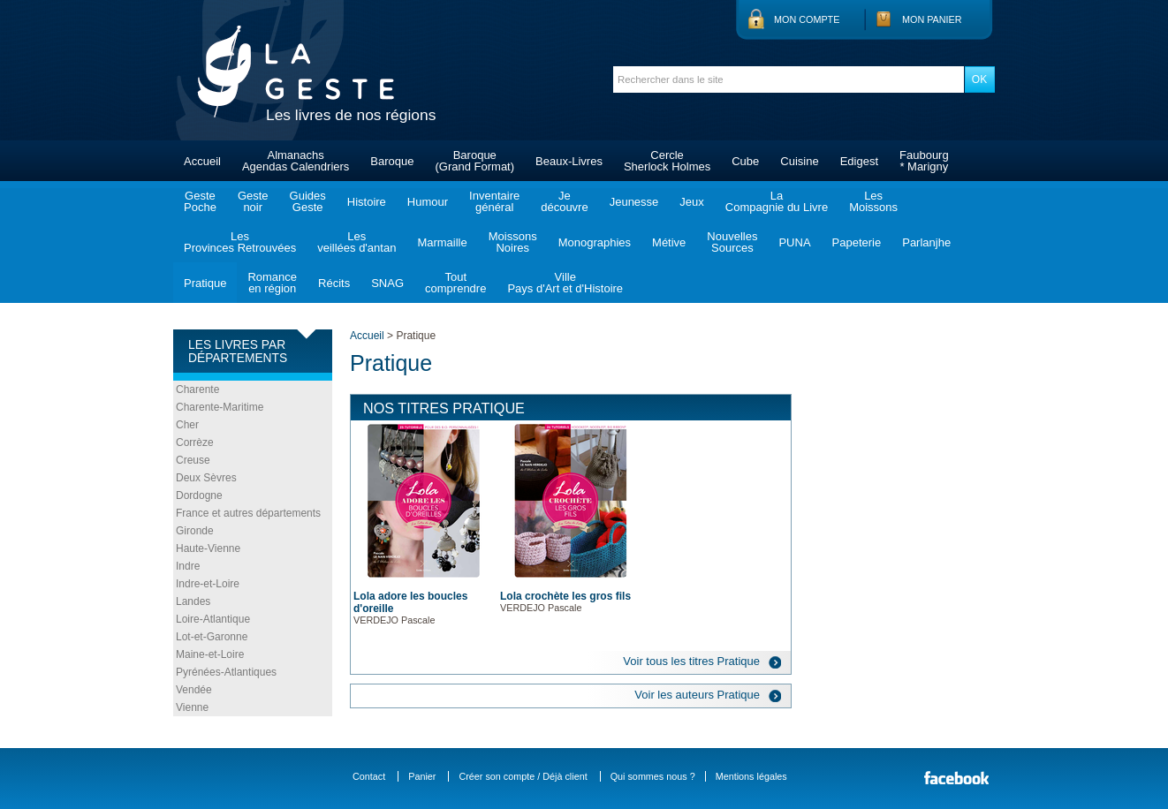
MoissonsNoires (513, 242)
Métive (669, 242)
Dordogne (199, 495)
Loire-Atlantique (213, 619)
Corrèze (195, 442)
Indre (188, 566)
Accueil (202, 161)
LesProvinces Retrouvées (240, 242)
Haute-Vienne (208, 548)
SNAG (387, 283)
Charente (197, 389)
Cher (187, 425)
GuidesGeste (308, 201)
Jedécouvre (564, 201)
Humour (427, 201)
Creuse (193, 460)
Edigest (859, 161)
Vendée (194, 690)
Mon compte (806, 19)
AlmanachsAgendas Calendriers (295, 160)
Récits (334, 283)
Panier (422, 776)
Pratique (205, 283)
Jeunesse (634, 201)
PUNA (794, 242)
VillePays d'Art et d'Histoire (565, 282)
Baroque (391, 161)
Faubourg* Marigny (924, 160)
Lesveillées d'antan (356, 242)
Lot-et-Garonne (211, 637)
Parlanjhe (926, 242)
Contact (369, 776)
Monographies (594, 242)
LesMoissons (873, 201)
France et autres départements (248, 513)
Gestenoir (253, 201)
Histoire (366, 201)
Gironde (195, 531)
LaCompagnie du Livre (776, 201)
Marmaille (441, 242)
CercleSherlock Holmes (667, 160)
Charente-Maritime (219, 407)
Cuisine (799, 161)
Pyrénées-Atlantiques (226, 672)
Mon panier (932, 19)
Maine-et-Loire (210, 654)
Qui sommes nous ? (653, 776)
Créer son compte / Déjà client (523, 776)
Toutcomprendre (455, 282)
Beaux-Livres (569, 161)
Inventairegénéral (494, 201)
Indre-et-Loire (207, 584)
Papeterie (857, 242)
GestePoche (200, 201)
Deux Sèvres (206, 478)
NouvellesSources (732, 242)
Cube (745, 161)
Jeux (691, 201)
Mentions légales (751, 776)
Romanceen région (272, 282)
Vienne (192, 707)
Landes (193, 601)
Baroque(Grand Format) (474, 160)
